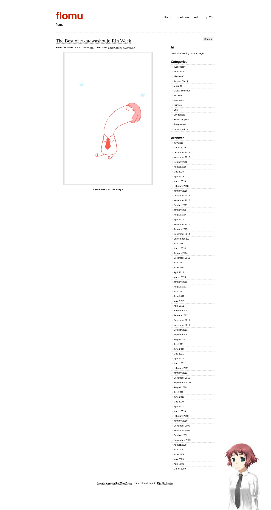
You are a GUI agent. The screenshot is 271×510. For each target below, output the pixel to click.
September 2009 (182, 440)
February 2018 (181, 186)
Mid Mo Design (165, 483)
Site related (179, 114)
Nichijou (178, 95)
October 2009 (181, 435)
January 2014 (181, 253)
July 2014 (179, 243)
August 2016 (180, 214)
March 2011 (180, 363)
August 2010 (180, 387)
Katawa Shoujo (115, 47)
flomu (69, 16)
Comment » (129, 47)
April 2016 (179, 219)
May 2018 (179, 171)
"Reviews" (179, 76)
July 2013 (179, 262)
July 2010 (179, 392)
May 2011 (179, 353)
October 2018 (181, 162)
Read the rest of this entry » (108, 189)
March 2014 (180, 248)
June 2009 (179, 454)
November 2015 (182, 224)
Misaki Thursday (182, 90)
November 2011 (182, 325)
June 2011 (179, 349)
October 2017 (181, 205)
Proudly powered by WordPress (114, 483)
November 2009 (182, 430)
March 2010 (180, 411)
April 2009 (179, 464)
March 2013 (180, 277)
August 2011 (180, 339)
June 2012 (179, 296)
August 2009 (180, 444)
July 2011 (179, 344)
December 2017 (182, 195)
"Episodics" (179, 71)
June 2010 (179, 397)
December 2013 (182, 258)
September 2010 (182, 382)
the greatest (180, 124)
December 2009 (182, 425)
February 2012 (181, 310)
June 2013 (179, 267)
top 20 (208, 17)
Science (178, 105)
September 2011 (182, 334)
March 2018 (180, 181)
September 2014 (182, 238)
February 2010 (181, 416)
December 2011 (182, 320)
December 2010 (182, 377)
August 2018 (180, 166)
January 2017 (181, 210)
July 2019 (179, 143)
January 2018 (181, 190)
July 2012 (179, 291)
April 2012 (179, 305)
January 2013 (181, 282)
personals (179, 100)
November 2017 (182, 200)
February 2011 (181, 368)
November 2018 (182, 157)
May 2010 (179, 401)
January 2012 (181, 315)
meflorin (183, 17)
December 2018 (182, 152)
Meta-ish (178, 86)
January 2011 (181, 372)
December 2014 (182, 234)
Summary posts (182, 119)
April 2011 (179, 358)
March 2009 (180, 468)
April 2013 (179, 272)
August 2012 (180, 286)
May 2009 (179, 459)
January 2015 (181, 229)
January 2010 (181, 420)
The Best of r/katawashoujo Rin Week (93, 41)
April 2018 (179, 176)
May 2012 (179, 301)
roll (196, 17)
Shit (175, 109)
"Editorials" (179, 66)
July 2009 (179, 449)
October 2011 (181, 330)
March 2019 (180, 147)
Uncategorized (181, 129)
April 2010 (179, 406)
